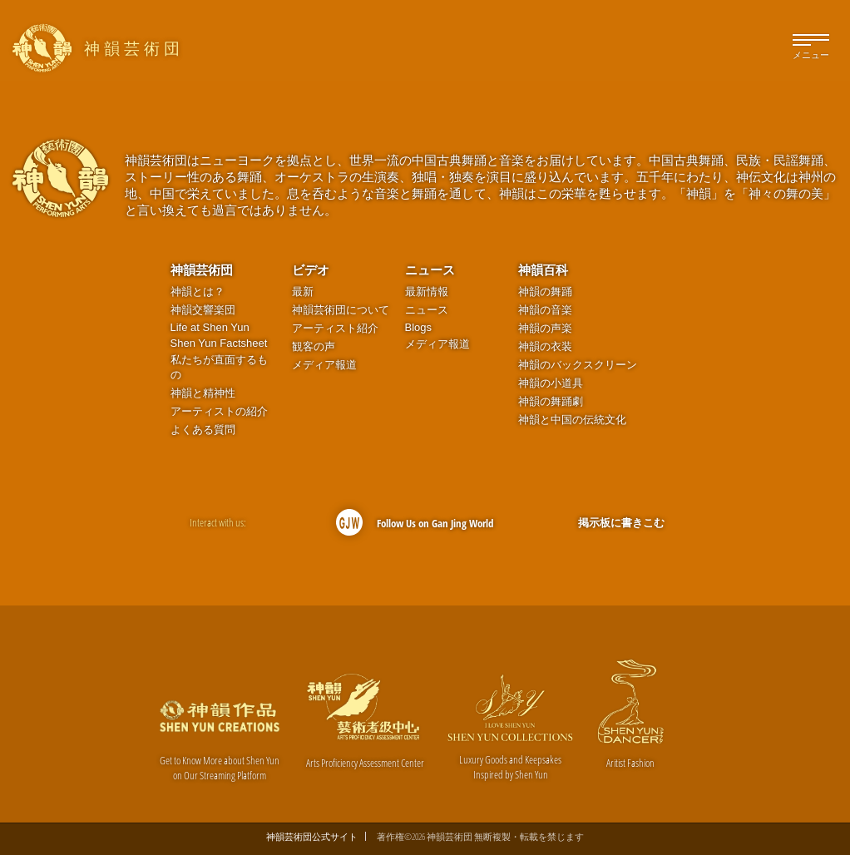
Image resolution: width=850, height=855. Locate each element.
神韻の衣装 (545, 346)
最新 (303, 291)
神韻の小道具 (550, 383)
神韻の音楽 (545, 310)
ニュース (430, 269)
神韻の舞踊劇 (550, 401)
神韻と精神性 (202, 393)
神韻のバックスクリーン (577, 364)
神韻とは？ (197, 291)
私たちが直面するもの (219, 367)
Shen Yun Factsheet (219, 343)
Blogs (418, 327)
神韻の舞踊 (545, 291)
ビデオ (310, 269)
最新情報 (426, 291)
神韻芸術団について (340, 310)
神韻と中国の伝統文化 (572, 419)
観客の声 (313, 346)
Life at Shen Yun (210, 327)
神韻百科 (543, 269)
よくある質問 (202, 429)
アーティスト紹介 (335, 328)
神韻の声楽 (545, 328)
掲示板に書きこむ (621, 522)
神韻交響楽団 (202, 310)
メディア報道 (324, 364)
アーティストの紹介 (219, 411)
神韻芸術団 (201, 269)
